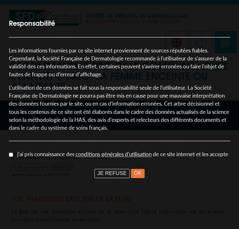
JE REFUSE (111, 173)
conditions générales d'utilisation (114, 154)
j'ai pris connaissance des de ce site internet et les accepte (122, 154)
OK (137, 173)
